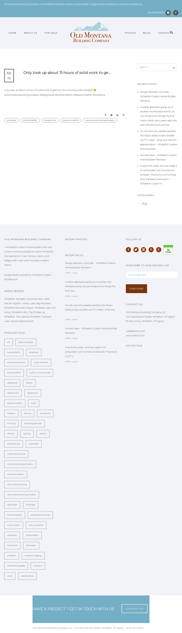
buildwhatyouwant (16, 362)
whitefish (11, 555)
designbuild (50, 120)
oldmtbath (12, 505)
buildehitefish (13, 352)
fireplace (11, 413)
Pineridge (30, 505)
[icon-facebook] (175, 12)
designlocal (32, 393)
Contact (164, 32)
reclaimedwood (14, 515)
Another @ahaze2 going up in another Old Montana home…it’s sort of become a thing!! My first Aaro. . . (90, 286)
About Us (30, 32)
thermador (31, 545)
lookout (43, 433)
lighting (27, 433)
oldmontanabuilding (17, 484)
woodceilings (27, 576)
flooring (27, 413)
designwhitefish (71, 120)
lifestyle (11, 433)
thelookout (12, 545)
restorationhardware (40, 515)
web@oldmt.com (135, 331)
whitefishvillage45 (33, 555)
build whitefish (41, 362)
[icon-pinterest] (152, 249)
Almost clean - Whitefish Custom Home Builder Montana (91, 330)
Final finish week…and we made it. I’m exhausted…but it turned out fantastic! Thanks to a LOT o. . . (91, 352)
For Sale (51, 32)
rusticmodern (13, 525)
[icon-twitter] (136, 249)
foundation (45, 413)
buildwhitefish (30, 120)
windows (38, 566)
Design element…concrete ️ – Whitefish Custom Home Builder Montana (158, 96)
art (8, 342)
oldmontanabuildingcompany (100, 120)
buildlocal (11, 120)
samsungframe (36, 525)
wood (9, 576)
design (29, 383)
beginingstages (25, 342)
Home (12, 32)
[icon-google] (159, 249)
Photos (130, 32)
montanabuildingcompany (20, 464)
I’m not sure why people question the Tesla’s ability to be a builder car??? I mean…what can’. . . (91, 309)
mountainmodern (15, 474)
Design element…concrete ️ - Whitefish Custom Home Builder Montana (90, 265)
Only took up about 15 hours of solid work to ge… (66, 72)
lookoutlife (34, 444)
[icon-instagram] (169, 12)
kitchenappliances (33, 423)
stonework (12, 535)
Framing (11, 423)
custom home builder (40, 372)
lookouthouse (13, 444)
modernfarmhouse (16, 454)
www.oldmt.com (135, 335)
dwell (33, 403)
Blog (147, 32)
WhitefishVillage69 (16, 566)
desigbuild (12, 383)
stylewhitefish (32, 535)
